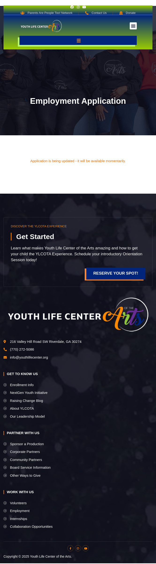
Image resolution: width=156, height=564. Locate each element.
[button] (133, 25)
